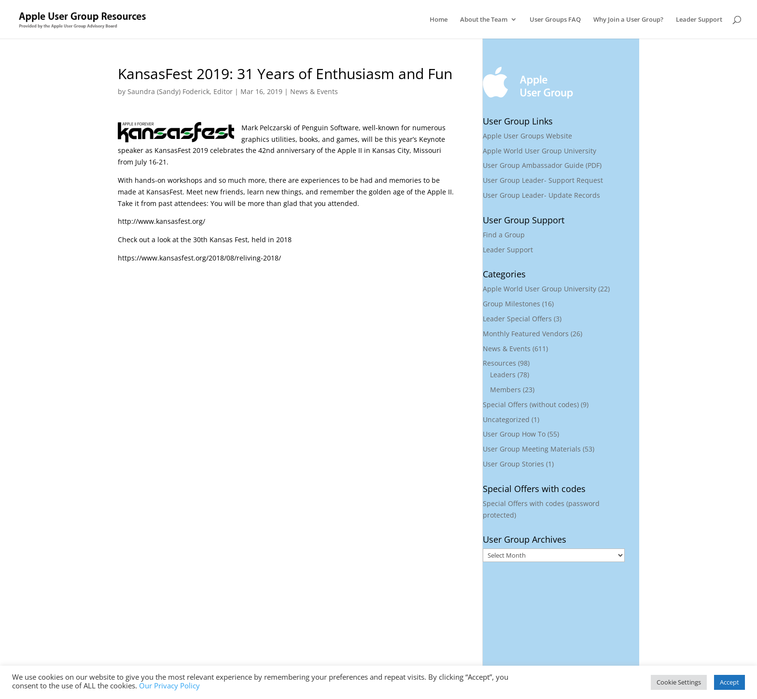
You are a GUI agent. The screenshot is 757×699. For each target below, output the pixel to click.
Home (439, 20)
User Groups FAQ (555, 20)
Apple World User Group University (539, 150)
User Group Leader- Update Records (541, 195)
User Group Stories (513, 463)
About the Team (483, 20)
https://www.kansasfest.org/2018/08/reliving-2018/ (199, 257)
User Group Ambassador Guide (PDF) (542, 165)
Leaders (503, 374)
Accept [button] (729, 682)
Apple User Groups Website (527, 135)
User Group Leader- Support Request (543, 180)
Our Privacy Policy (169, 685)
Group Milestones (511, 303)
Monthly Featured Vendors (526, 333)
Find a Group (504, 234)
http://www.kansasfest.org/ (161, 221)
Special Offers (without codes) (531, 404)
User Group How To (514, 434)
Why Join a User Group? (628, 20)
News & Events (314, 91)
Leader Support (699, 20)
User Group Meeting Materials (532, 448)
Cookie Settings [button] (679, 682)
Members (505, 389)
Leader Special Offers (517, 318)
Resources (499, 363)
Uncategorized (506, 419)
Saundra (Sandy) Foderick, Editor (180, 91)
